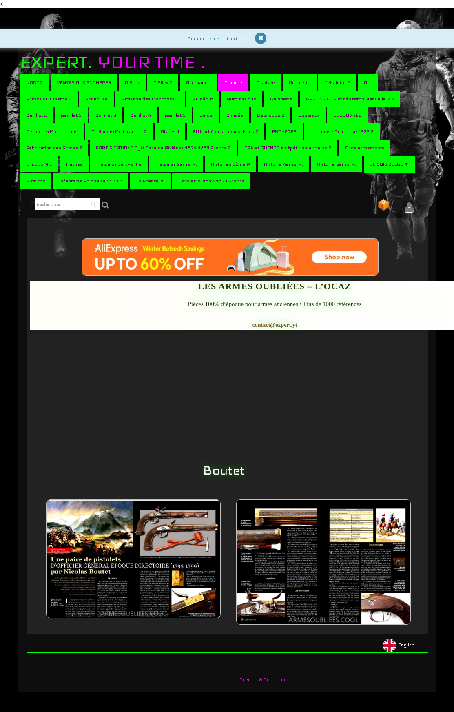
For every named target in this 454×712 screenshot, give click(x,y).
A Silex (132, 82)
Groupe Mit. (39, 164)
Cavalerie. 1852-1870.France (211, 181)
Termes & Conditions (264, 679)
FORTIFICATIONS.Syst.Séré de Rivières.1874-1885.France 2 (163, 148)
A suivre (265, 82)
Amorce (233, 82)
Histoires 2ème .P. (176, 164)
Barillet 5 (175, 115)
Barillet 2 (71, 115)
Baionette (281, 99)
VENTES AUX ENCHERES (84, 82)
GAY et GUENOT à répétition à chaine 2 (287, 148)
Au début (203, 99)
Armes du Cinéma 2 (48, 99)
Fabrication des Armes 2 (54, 148)
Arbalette (299, 82)
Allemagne (198, 82)
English (399, 645)
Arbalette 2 (337, 82)
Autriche (35, 181)
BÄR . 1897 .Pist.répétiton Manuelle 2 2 (350, 99)
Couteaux (308, 115)
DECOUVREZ (347, 115)
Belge (206, 115)
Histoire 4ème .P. (283, 164)
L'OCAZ (34, 82)
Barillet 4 (140, 115)
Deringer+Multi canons (52, 131)
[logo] (115, 62)
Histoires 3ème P (230, 164)
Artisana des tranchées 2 (150, 99)
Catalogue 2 (270, 115)
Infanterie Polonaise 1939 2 (342, 131)
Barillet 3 (105, 115)
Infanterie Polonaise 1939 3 (90, 181)
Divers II (170, 131)
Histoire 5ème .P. (336, 164)
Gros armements (364, 148)
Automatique (241, 99)
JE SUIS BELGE (389, 164)
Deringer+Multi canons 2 (119, 131)
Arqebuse (96, 99)
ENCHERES (284, 131)
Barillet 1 (36, 115)
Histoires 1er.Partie (119, 164)
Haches (74, 164)
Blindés (234, 115)
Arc (368, 82)
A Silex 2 (162, 82)
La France (150, 181)
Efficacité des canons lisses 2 (225, 131)
